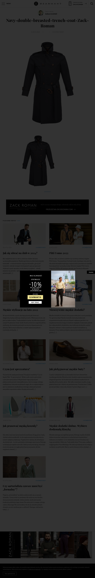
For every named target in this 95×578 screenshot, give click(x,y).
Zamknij (91, 272)
